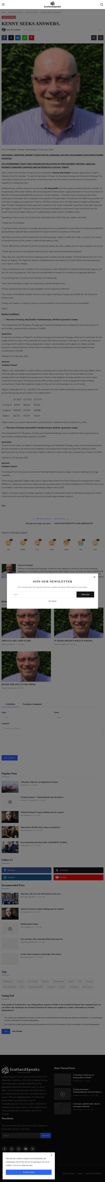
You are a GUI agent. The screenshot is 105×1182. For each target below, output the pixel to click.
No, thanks (53, 601)
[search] (101, 4)
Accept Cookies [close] (28, 1172)
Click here (16, 1165)
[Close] (94, 577)
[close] (51, 1155)
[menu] (3, 4)
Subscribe (85, 594)
